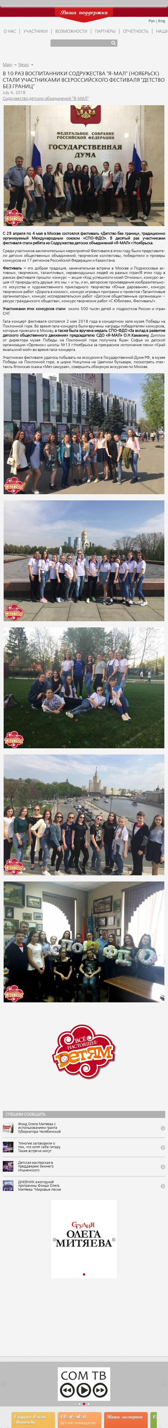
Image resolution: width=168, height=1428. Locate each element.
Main (7, 65)
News (23, 65)
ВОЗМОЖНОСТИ (71, 32)
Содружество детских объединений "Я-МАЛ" (46, 99)
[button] (54, 1240)
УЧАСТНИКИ (35, 32)
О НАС (10, 32)
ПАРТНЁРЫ (105, 32)
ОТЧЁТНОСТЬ (135, 32)
